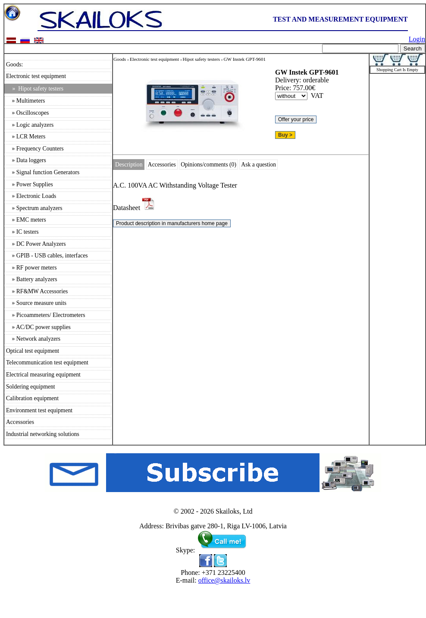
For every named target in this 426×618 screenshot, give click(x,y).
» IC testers (22, 232)
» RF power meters (31, 267)
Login (417, 39)
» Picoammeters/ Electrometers (45, 315)
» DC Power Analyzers (36, 244)
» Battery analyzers (31, 279)
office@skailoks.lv (224, 580)
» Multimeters (25, 100)
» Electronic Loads (31, 196)
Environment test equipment (39, 410)
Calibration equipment (32, 398)
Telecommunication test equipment (47, 362)
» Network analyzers (33, 339)
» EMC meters (26, 219)
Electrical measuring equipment (43, 374)
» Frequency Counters (35, 148)
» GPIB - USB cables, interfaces (47, 255)
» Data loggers (26, 160)
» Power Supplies (29, 184)
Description (128, 164)
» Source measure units (36, 303)
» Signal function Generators (42, 172)
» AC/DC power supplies (38, 327)
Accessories (20, 422)
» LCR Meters (25, 136)
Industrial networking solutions (42, 434)
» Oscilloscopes (27, 113)
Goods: (14, 64)
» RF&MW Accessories (37, 291)
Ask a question (258, 164)
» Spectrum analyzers (34, 208)
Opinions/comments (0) (208, 164)
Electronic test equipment (36, 76)
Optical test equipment (32, 351)
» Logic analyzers (29, 125)
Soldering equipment (30, 386)
